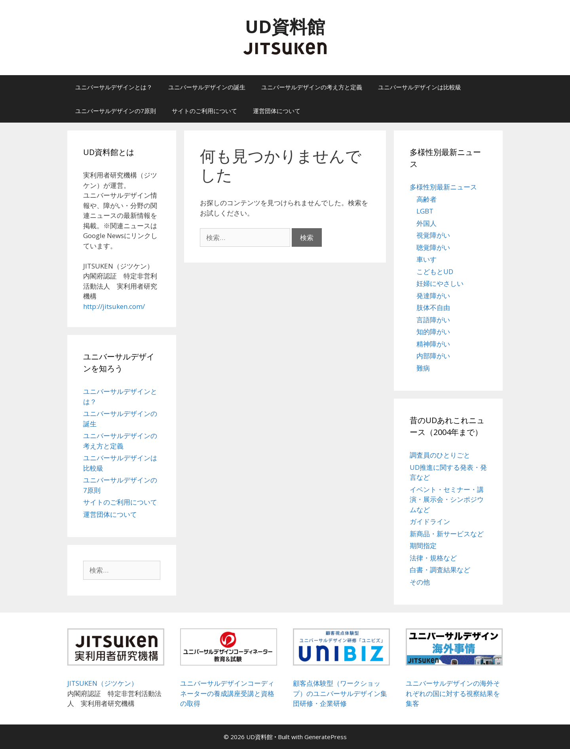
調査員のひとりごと (440, 455)
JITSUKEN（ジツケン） (102, 683)
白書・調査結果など (440, 569)
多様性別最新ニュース (443, 186)
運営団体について (276, 111)
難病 (423, 368)
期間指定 (423, 545)
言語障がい (433, 319)
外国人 (426, 223)
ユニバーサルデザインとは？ (113, 87)
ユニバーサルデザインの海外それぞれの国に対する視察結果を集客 (453, 693)
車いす (426, 259)
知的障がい (433, 331)
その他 (420, 581)
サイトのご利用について (204, 111)
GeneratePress (325, 737)
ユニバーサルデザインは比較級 (419, 87)
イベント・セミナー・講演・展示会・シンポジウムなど (447, 499)
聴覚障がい (433, 247)
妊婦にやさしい (440, 283)
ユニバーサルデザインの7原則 (115, 111)
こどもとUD (434, 271)
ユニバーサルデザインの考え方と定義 (311, 87)
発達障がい (433, 295)
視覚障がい (433, 235)
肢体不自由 (433, 307)
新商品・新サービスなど (447, 533)
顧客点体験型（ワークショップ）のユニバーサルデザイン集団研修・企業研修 (340, 693)
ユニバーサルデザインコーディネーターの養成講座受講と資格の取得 (227, 693)
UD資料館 (285, 26)
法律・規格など (433, 557)
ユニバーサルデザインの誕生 (206, 87)
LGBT (424, 211)
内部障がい (433, 355)
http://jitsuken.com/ (114, 306)
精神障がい (433, 343)
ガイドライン (430, 521)
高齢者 (426, 199)
